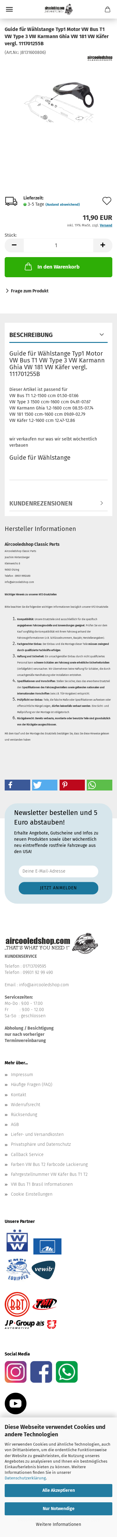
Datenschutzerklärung (25, 1478)
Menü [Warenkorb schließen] (9, 9)
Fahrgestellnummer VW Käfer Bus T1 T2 (49, 1174)
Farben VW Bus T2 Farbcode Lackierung (49, 1164)
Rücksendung (24, 1114)
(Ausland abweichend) (63, 205)
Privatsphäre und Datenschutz (41, 1144)
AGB (15, 1124)
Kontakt (18, 1094)
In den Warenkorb (51, 266)
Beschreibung (31, 335)
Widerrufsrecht (25, 1104)
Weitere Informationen (58, 1524)
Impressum (22, 1074)
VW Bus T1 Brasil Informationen (42, 1184)
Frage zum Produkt (29, 291)
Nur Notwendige (59, 1508)
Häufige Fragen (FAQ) (31, 1084)
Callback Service (27, 1154)
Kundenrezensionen (40, 503)
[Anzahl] (58, 245)
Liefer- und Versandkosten (37, 1134)
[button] (14, 245)
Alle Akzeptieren (58, 1490)
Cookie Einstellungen (31, 1194)
